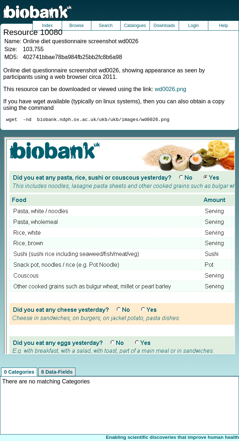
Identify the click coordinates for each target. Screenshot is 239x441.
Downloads (164, 25)
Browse (76, 25)
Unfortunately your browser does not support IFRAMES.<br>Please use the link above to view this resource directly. (119, 246)
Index (47, 25)
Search (106, 25)
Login (193, 25)
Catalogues (135, 25)
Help (223, 25)
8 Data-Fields (57, 373)
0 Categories (19, 373)
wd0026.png (170, 89)
